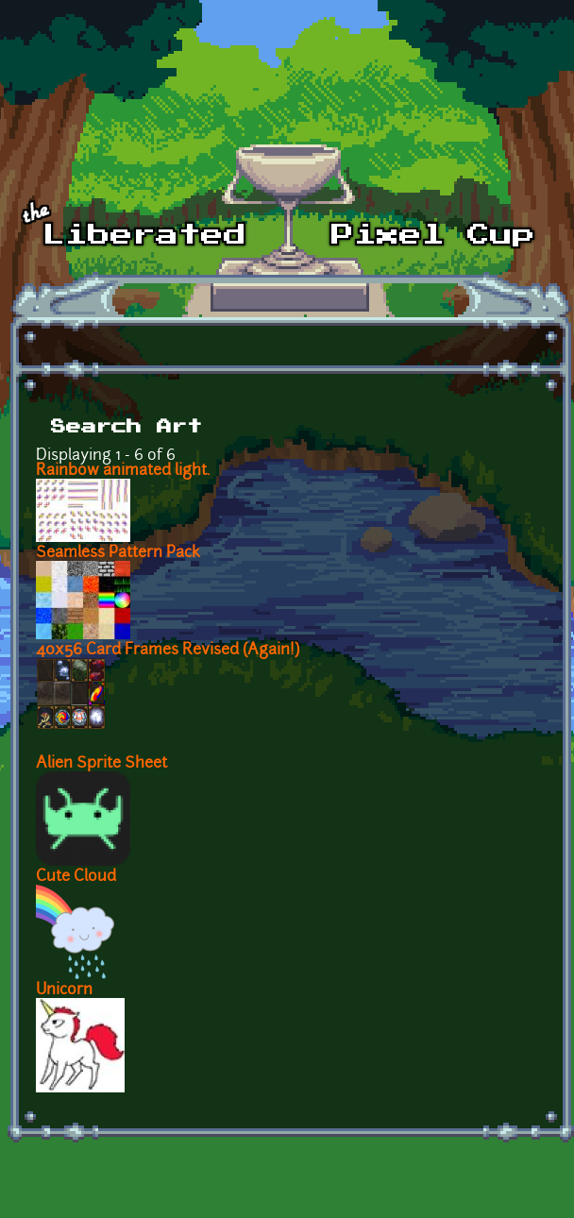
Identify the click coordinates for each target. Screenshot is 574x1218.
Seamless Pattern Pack (118, 553)
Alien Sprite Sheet (101, 763)
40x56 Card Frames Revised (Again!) (167, 650)
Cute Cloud (76, 877)
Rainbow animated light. (123, 471)
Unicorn (64, 990)
